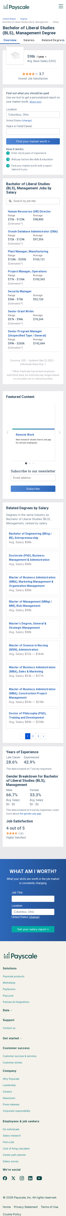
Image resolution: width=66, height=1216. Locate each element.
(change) (27, 120)
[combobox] (33, 115)
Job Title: (17, 892)
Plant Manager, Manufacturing (28, 251)
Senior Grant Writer (21, 311)
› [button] (37, 432)
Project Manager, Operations (27, 271)
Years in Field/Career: (19, 126)
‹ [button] (29, 432)
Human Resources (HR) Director (29, 211)
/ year (40, 56)
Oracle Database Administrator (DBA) (33, 231)
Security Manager (20, 291)
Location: (11, 109)
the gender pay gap (30, 813)
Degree (23, 19)
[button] (10, 40)
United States (9, 19)
